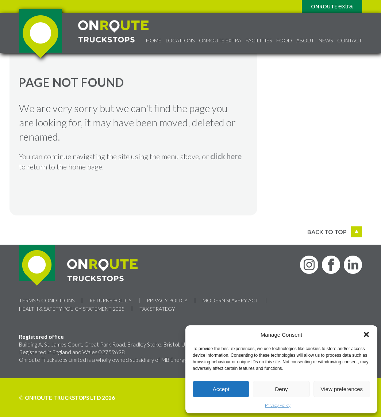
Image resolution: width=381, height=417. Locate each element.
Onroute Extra (220, 40)
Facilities (259, 40)
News (326, 40)
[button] (366, 334)
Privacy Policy (277, 405)
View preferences (342, 389)
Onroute (332, 6)
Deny (281, 389)
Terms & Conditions (46, 300)
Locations (180, 40)
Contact (349, 40)
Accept (221, 389)
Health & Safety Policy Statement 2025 (71, 309)
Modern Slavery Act (230, 300)
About (305, 40)
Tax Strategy (157, 309)
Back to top (334, 231)
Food (284, 40)
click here (226, 156)
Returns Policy (110, 300)
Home (153, 40)
